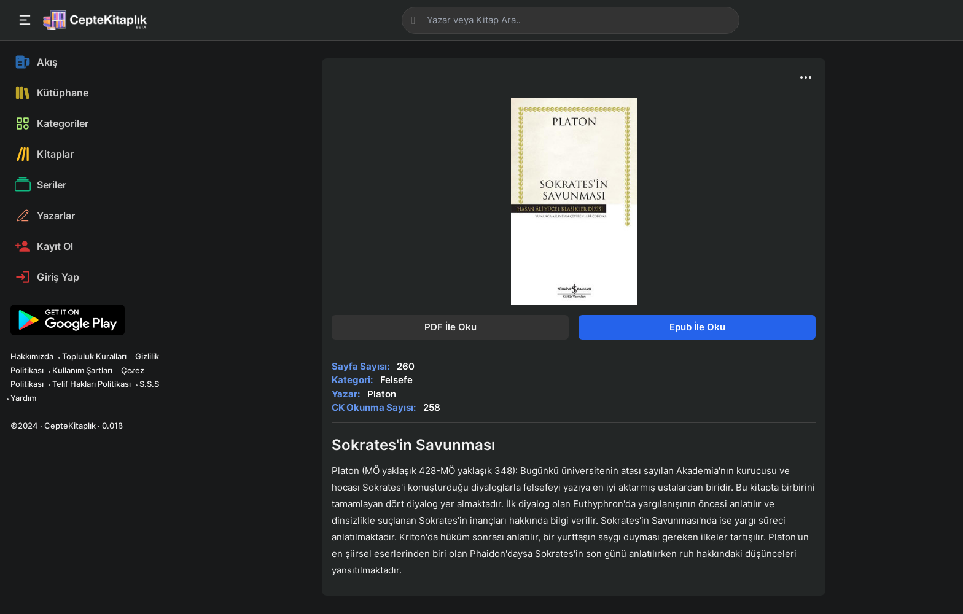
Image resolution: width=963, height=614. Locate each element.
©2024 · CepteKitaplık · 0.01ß (66, 425)
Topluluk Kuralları (94, 356)
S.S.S (149, 384)
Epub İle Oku (697, 327)
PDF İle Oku (450, 327)
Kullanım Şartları (82, 370)
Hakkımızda (31, 356)
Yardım (23, 398)
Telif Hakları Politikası (91, 384)
